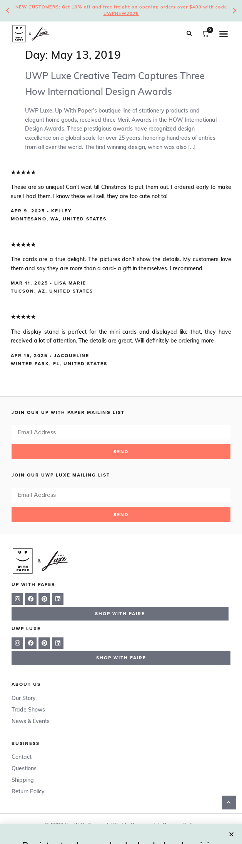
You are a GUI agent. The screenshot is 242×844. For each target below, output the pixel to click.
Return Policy (28, 792)
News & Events (31, 722)
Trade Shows (28, 710)
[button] (189, 34)
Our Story (24, 699)
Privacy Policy (180, 826)
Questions (24, 769)
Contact (22, 757)
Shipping (23, 780)
